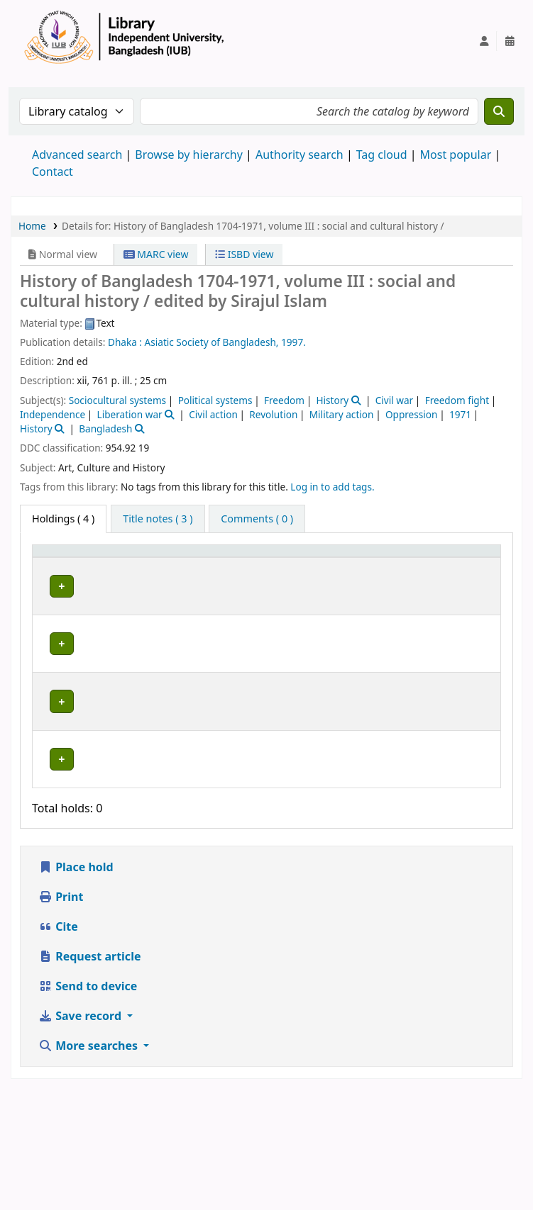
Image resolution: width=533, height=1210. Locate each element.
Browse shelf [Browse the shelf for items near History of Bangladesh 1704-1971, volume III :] (320, 611)
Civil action (213, 414)
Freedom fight (457, 400)
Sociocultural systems (117, 400)
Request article (89, 1077)
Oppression (411, 414)
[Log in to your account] (484, 41)
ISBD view (244, 254)
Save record (81, 1136)
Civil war (394, 400)
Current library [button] (133, 571)
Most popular (456, 154)
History (332, 400)
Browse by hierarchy (189, 154)
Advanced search (77, 154)
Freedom (284, 400)
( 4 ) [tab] (63, 518)
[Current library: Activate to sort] (146, 564)
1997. (293, 342)
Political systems (215, 400)
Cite (58, 1047)
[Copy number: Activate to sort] (401, 564)
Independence (52, 414)
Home (32, 226)
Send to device (87, 1106)
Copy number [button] (390, 564)
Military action (341, 414)
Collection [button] (233, 571)
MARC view (156, 254)
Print (60, 1017)
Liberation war (130, 414)
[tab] (157, 519)
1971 (460, 414)
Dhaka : (125, 342)
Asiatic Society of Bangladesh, (212, 342)
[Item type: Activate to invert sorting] (61, 564)
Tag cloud (381, 154)
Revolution (273, 414)
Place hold (76, 987)
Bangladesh (105, 428)
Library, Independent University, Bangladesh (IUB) (137, 618)
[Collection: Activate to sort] (241, 564)
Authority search (299, 154)
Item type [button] (50, 564)
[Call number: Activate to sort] (322, 564)
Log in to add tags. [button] (332, 486)
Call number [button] (307, 564)
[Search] (499, 111)
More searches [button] (89, 1166)
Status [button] (460, 571)
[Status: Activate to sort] (470, 564)
